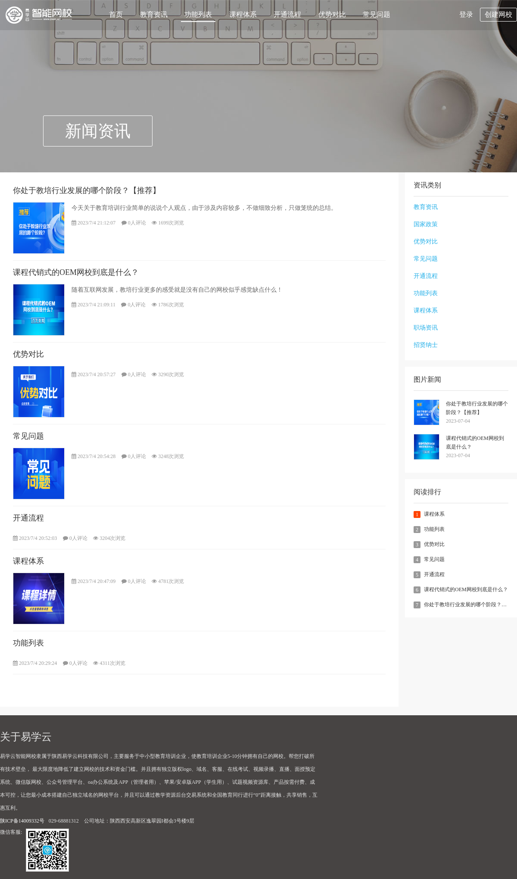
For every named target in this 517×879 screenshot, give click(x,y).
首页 (116, 14)
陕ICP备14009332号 (22, 821)
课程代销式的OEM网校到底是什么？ (475, 442)
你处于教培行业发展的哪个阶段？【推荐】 (477, 408)
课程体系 (243, 14)
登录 (466, 14)
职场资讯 (426, 327)
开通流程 (287, 14)
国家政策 (426, 224)
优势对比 (332, 14)
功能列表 (198, 14)
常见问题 (376, 14)
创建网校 (498, 14)
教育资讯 (154, 14)
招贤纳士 (426, 345)
